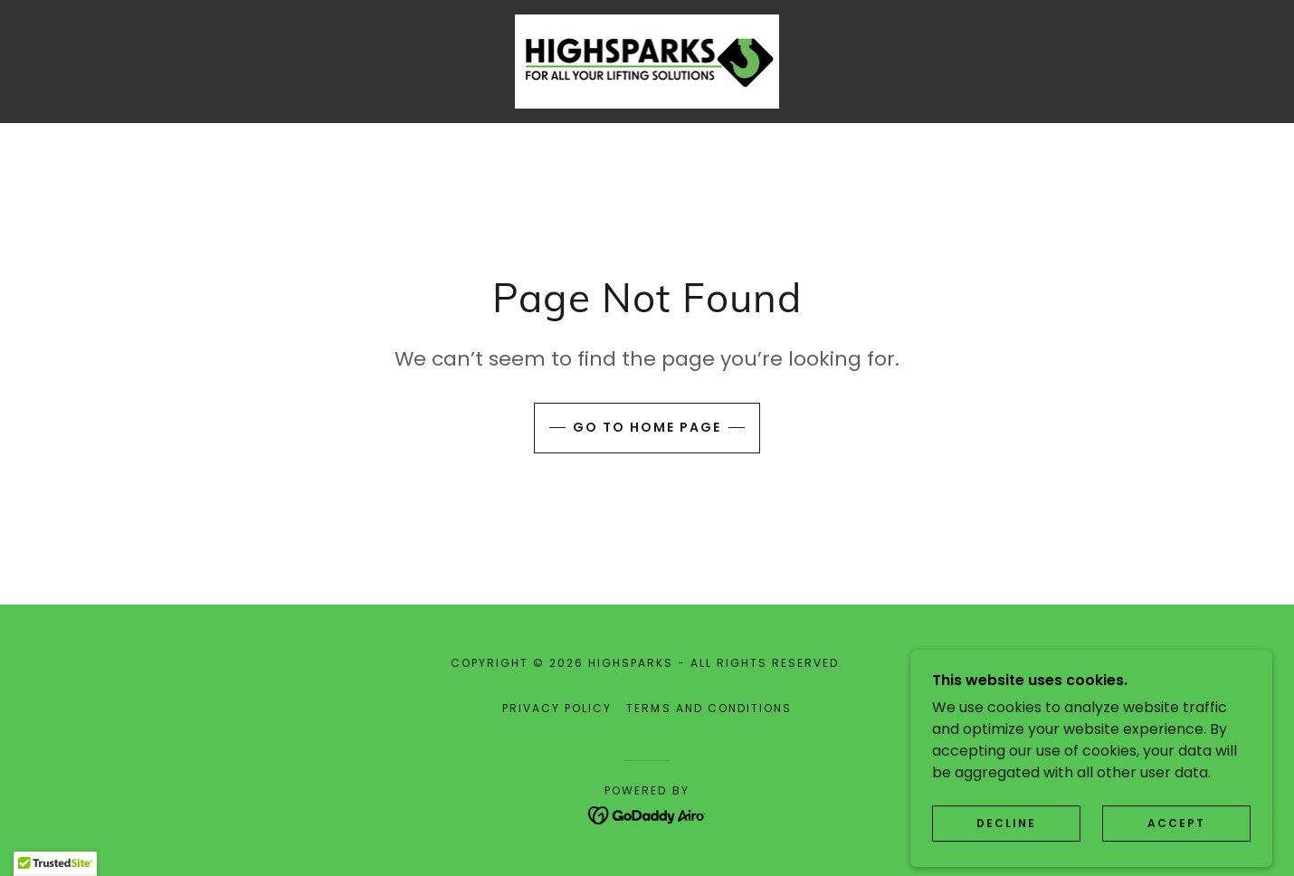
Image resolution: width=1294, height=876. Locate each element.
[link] (647, 60)
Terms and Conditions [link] (708, 708)
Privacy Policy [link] (557, 708)
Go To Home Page (647, 427)
